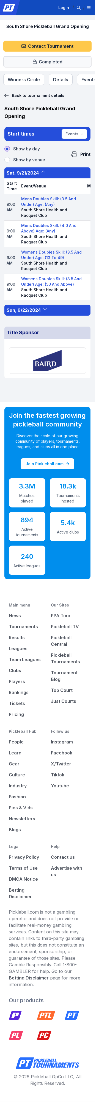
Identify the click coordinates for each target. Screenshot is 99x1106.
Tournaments (23, 626)
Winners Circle (24, 79)
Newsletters (22, 818)
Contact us (63, 857)
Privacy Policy (24, 857)
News (15, 615)
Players (17, 681)
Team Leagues (25, 659)
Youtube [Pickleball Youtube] (60, 785)
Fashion (17, 796)
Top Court (62, 690)
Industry (18, 785)
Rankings (19, 692)
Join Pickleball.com (47, 464)
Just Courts (63, 701)
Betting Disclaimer (29, 978)
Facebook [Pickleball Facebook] (61, 753)
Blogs (15, 829)
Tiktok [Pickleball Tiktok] (57, 774)
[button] (79, 8)
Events (74, 134)
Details (60, 79)
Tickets (17, 703)
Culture (17, 774)
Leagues (18, 648)
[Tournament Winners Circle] (23, 79)
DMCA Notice (23, 879)
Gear (14, 764)
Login (63, 7)
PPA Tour (61, 615)
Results (17, 637)
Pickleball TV (65, 626)
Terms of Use (23, 868)
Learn (15, 753)
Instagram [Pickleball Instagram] (62, 742)
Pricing (16, 714)
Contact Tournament (47, 46)
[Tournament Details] (61, 79)
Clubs (15, 670)
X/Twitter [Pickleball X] (61, 764)
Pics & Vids (21, 807)
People (16, 742)
